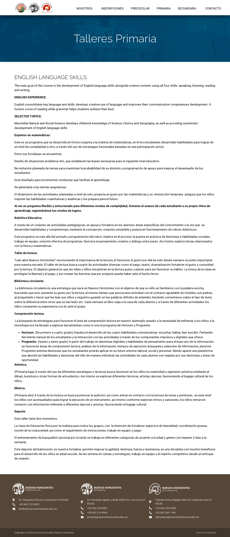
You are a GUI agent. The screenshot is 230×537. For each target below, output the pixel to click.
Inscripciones (112, 8)
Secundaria (188, 8)
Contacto (213, 8)
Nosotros (85, 8)
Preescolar (140, 8)
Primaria (164, 8)
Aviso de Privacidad (206, 532)
